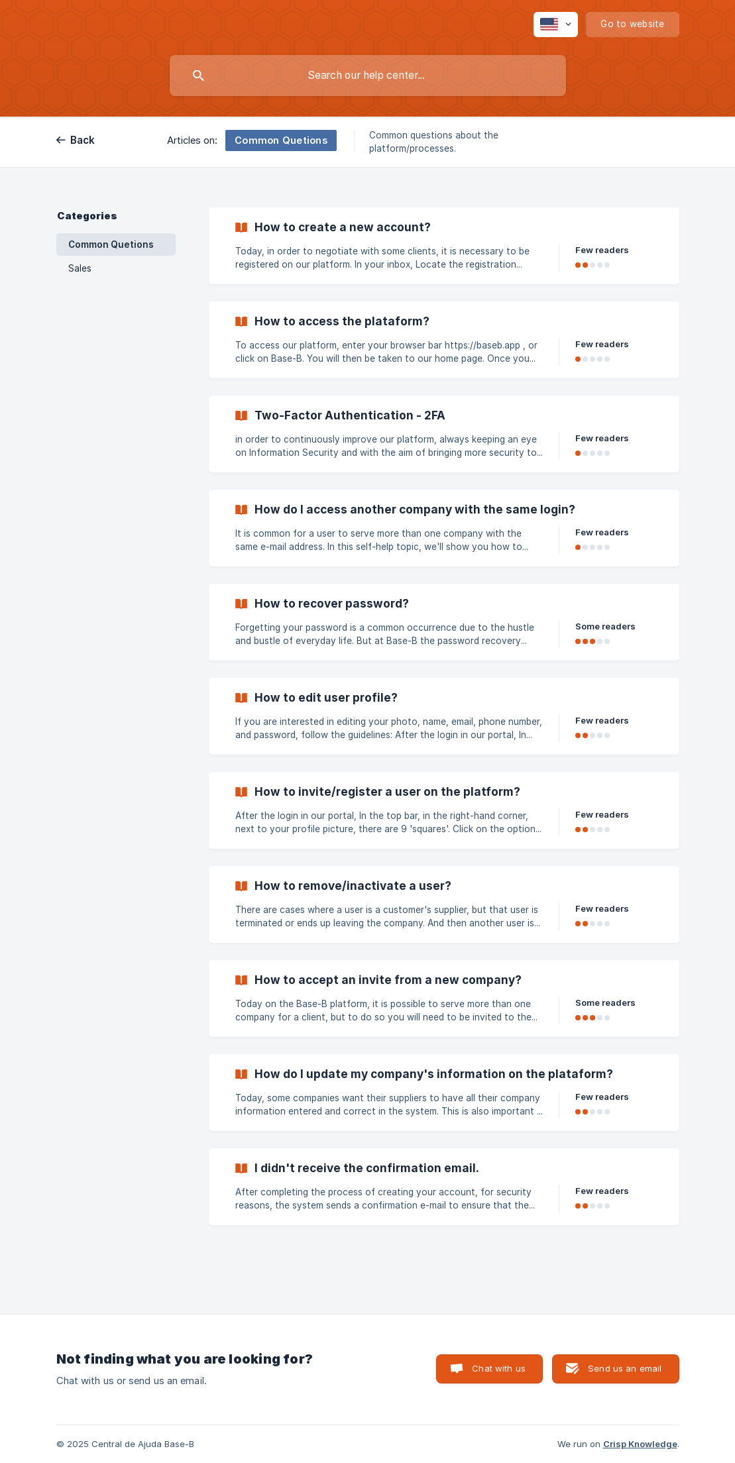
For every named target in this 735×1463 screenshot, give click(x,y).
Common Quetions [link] (111, 244)
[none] (556, 24)
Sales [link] (79, 268)
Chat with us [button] (499, 1368)
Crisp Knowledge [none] (640, 1443)
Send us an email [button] (624, 1368)
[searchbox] (368, 75)
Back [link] (82, 140)
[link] (444, 245)
